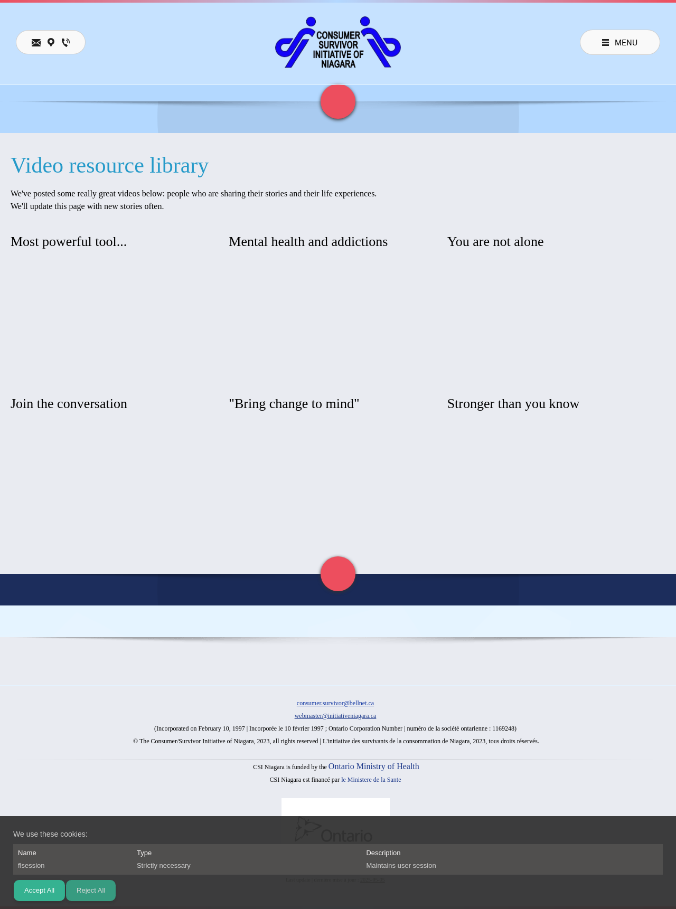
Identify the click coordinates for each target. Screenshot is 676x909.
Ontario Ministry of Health (373, 766)
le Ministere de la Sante (371, 779)
